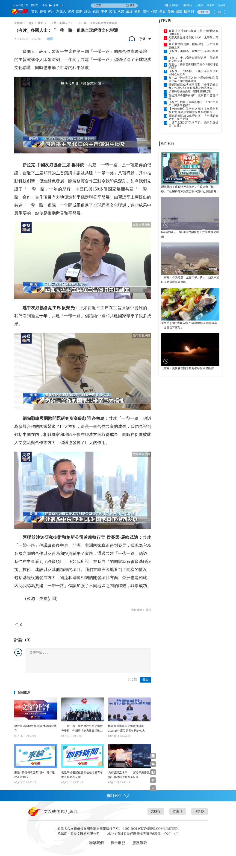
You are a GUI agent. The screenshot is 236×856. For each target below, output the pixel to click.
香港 (43, 11)
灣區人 (61, 11)
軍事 (104, 11)
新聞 (40, 23)
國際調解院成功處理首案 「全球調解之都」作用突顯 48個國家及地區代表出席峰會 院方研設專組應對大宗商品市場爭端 (193, 86)
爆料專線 (187, 5)
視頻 (96, 11)
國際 (79, 11)
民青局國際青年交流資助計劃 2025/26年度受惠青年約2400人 (126, 728)
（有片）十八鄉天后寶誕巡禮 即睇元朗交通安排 (193, 59)
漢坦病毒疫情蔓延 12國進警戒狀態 (189, 91)
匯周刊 (189, 11)
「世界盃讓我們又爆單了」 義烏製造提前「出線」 (193, 124)
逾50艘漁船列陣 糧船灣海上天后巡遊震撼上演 (193, 46)
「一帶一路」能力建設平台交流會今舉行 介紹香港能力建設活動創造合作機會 (82, 728)
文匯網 (18, 23)
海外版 (221, 5)
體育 (146, 11)
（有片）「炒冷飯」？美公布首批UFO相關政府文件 (193, 72)
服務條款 (139, 843)
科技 (154, 11)
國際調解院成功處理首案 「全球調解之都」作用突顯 (193, 117)
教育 (137, 11)
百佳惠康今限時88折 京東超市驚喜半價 (193, 97)
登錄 (219, 12)
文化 (112, 11)
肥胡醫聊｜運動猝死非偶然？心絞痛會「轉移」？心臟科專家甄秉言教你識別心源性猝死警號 (190, 189)
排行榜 (166, 20)
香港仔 (210, 5)
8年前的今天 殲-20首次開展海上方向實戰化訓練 (190, 234)
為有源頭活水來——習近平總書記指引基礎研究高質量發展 (129, 775)
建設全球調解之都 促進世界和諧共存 (35, 728)
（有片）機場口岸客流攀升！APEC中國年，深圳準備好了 (193, 104)
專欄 (171, 11)
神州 (51, 11)
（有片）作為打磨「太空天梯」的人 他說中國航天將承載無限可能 (190, 280)
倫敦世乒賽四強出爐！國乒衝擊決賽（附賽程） (193, 32)
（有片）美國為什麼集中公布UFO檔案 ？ (193, 52)
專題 (162, 11)
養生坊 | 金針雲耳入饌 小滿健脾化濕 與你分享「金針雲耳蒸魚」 (193, 79)
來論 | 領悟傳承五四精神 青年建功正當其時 (34, 775)
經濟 (71, 11)
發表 (145, 679)
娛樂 (121, 11)
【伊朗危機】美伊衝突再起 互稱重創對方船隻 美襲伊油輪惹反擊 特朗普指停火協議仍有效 (193, 110)
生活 (129, 11)
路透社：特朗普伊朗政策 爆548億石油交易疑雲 (193, 66)
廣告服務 (118, 843)
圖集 (179, 11)
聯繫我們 (96, 843)
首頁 (34, 11)
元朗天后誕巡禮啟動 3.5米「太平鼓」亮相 (193, 39)
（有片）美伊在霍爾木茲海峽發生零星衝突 (187, 368)
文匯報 (199, 5)
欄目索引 (118, 796)
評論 (87, 11)
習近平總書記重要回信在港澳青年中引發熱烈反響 (82, 775)
